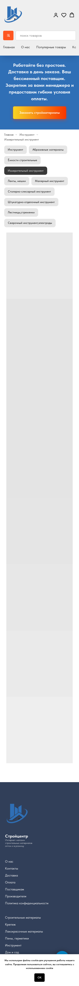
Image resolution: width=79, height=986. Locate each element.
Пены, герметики (17, 938)
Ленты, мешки (17, 181)
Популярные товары (51, 47)
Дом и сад (12, 952)
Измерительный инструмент (21, 139)
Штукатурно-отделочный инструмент (31, 202)
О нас (25, 47)
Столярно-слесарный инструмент (29, 191)
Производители (15, 896)
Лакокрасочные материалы (24, 931)
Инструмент (27, 134)
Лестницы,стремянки (21, 212)
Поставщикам (14, 889)
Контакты (11, 868)
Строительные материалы (23, 917)
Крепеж (10, 924)
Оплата (10, 882)
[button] (63, 14)
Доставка (11, 875)
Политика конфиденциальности (26, 903)
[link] (55, 14)
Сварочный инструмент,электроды (30, 222)
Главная (9, 47)
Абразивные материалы (48, 149)
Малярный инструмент (49, 181)
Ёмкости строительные (22, 160)
